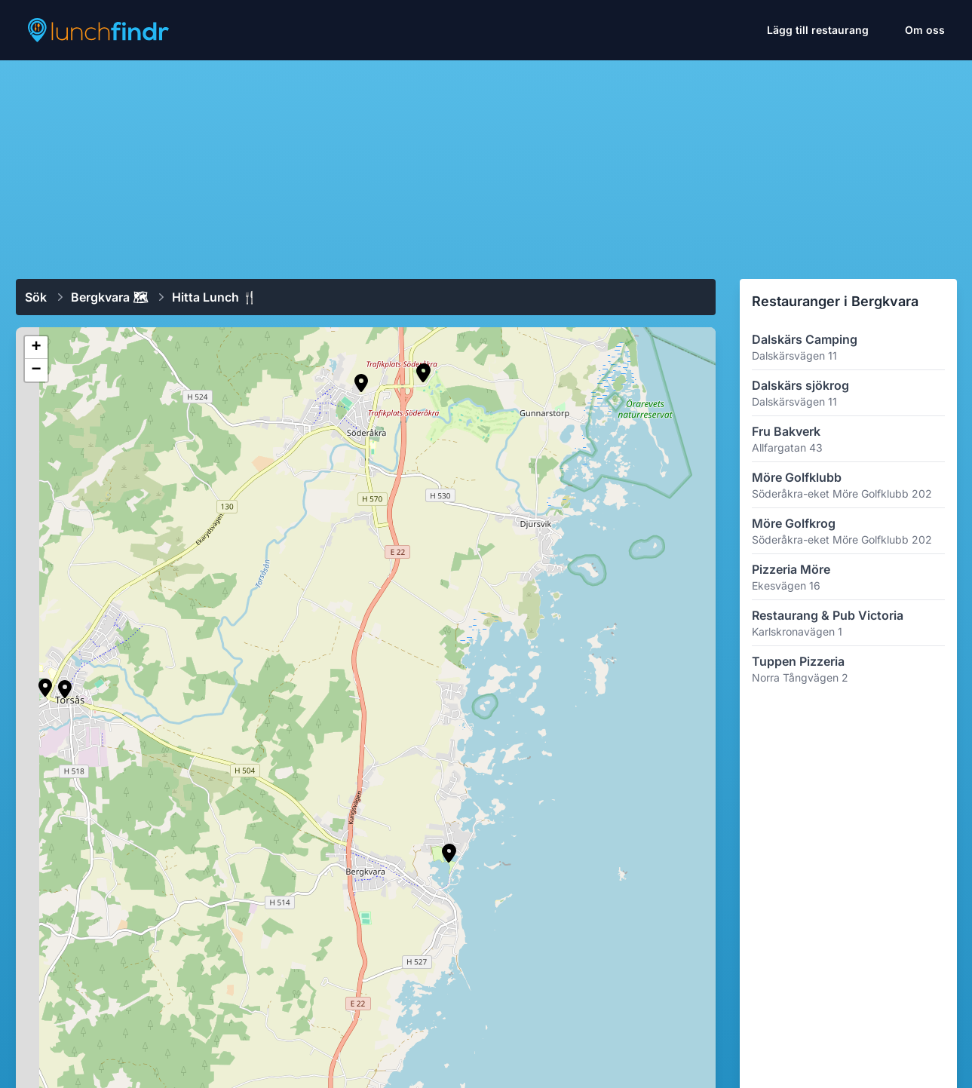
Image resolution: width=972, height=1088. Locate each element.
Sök (36, 297)
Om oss (925, 29)
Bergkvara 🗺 (109, 297)
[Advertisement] (486, 163)
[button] (449, 853)
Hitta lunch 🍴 (214, 297)
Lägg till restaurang (818, 29)
